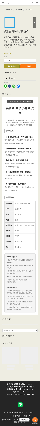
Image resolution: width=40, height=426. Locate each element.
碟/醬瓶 (29, 10)
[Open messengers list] (35, 419)
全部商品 (9, 10)
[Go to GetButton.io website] (35, 424)
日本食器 (19, 10)
